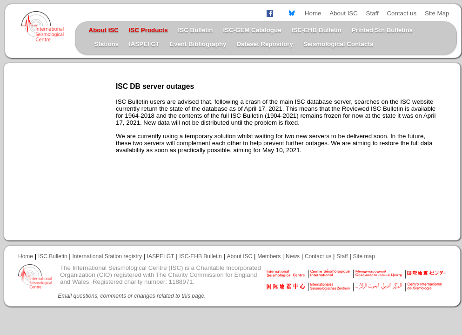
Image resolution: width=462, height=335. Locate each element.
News (293, 256)
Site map (364, 256)
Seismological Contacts (338, 43)
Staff (372, 13)
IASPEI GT (144, 43)
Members (269, 256)
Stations (106, 43)
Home (313, 13)
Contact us (401, 13)
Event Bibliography (198, 43)
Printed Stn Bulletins (382, 30)
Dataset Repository (264, 43)
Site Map (437, 13)
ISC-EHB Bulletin (316, 30)
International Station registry (106, 256)
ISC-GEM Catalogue (252, 30)
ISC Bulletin (195, 30)
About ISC (343, 13)
